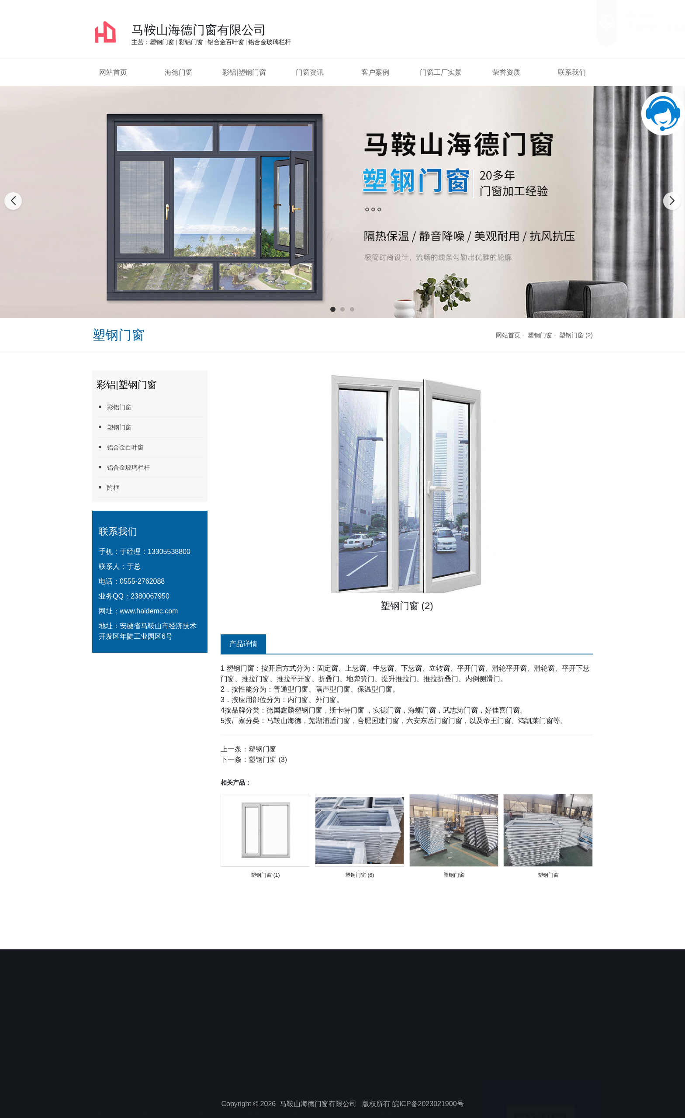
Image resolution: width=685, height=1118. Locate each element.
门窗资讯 (310, 72)
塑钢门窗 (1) (265, 875)
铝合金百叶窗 (120, 447)
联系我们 (572, 72)
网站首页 (113, 72)
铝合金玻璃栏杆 (123, 467)
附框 (108, 487)
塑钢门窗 (540, 335)
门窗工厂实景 (441, 72)
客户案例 (375, 72)
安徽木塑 (268, 948)
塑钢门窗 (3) (268, 759)
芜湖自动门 (233, 948)
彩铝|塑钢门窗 (244, 72)
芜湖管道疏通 (146, 948)
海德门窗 (179, 72)
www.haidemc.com (149, 611)
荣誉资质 (506, 72)
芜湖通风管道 (191, 948)
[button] (333, 309)
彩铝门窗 (114, 407)
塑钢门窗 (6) (359, 875)
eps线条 (300, 948)
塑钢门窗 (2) (576, 335)
